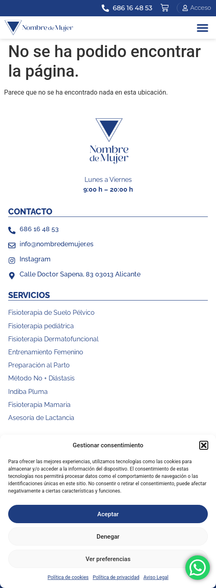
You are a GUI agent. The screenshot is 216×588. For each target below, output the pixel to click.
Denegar (107, 536)
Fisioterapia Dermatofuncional (53, 339)
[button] (204, 445)
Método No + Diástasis (41, 378)
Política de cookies (68, 577)
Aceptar (108, 514)
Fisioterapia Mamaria (39, 405)
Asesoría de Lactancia (41, 418)
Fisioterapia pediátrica (41, 326)
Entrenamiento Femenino (45, 352)
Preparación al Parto (39, 365)
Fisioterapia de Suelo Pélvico (51, 312)
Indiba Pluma (28, 392)
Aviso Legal (155, 577)
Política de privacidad (116, 577)
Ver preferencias (107, 559)
